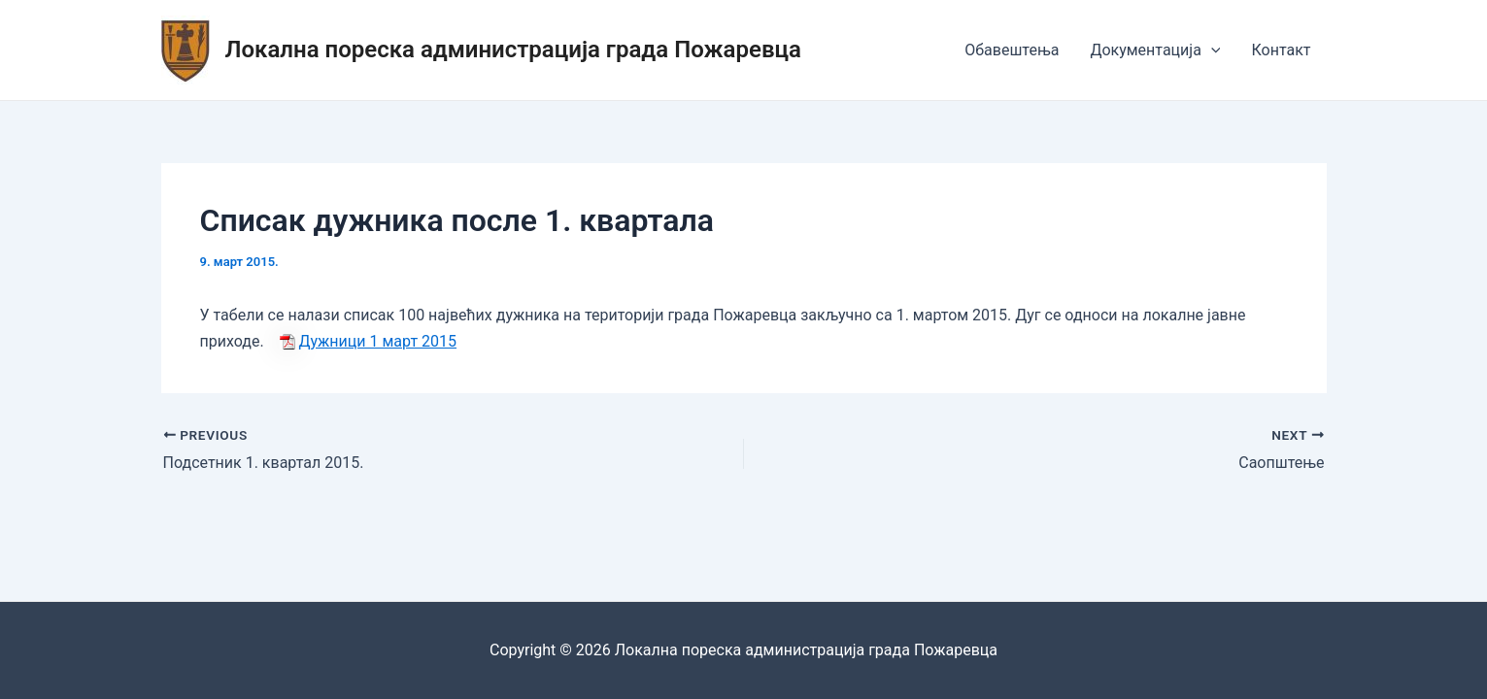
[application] (1211, 50)
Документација (1155, 50)
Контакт (1280, 50)
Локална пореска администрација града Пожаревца (513, 49)
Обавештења (1011, 50)
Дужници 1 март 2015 (378, 341)
